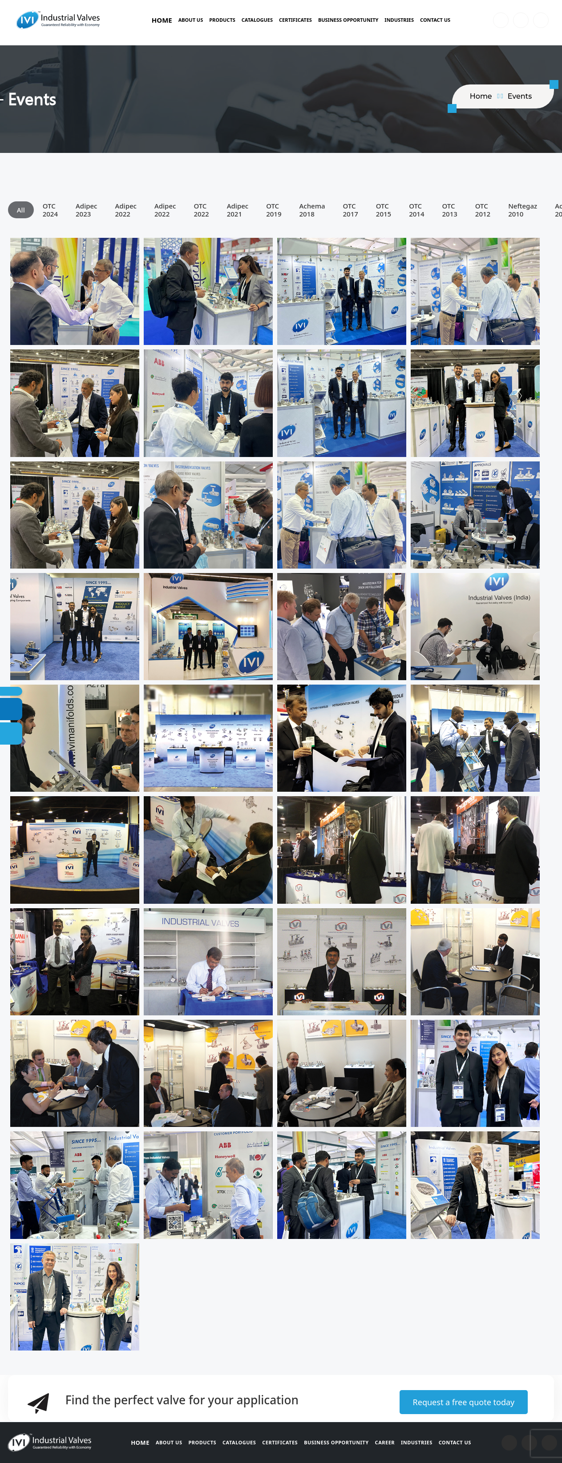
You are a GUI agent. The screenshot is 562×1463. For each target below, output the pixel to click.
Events (520, 96)
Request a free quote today (464, 1402)
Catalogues (257, 19)
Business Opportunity (336, 1442)
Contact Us (435, 19)
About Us (190, 19)
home (481, 96)
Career (385, 1442)
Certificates (295, 19)
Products (222, 19)
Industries (399, 19)
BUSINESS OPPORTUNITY (348, 19)
